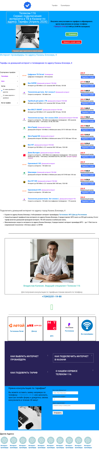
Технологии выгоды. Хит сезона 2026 (43, 118)
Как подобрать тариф (24, 372)
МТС (70, 215)
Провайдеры (65, 5)
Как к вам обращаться (60, 390)
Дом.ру (74, 215)
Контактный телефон (59, 396)
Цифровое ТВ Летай (36, 74)
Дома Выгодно (34, 153)
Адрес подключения (59, 403)
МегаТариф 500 (34, 136)
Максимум (32, 172)
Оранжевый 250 (34, 190)
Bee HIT (31, 145)
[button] (29, 358)
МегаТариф (32, 127)
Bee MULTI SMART (35, 110)
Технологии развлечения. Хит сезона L (43, 199)
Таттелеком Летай (16, 331)
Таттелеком (63, 215)
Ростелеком (82, 215)
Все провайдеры (87, 334)
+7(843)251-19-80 (59, 26)
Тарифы (55, 5)
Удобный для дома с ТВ (37, 101)
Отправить (58, 413)
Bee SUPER (32, 83)
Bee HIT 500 (32, 181)
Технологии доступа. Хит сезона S (41, 92)
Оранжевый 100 (34, 163)
